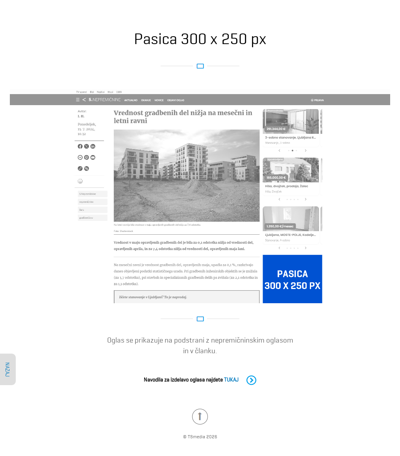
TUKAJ (240, 379)
